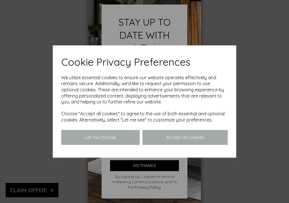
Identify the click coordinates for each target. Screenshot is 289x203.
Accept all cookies (185, 137)
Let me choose (100, 137)
